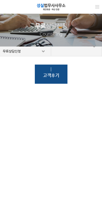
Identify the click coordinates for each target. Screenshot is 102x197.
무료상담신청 (12, 51)
